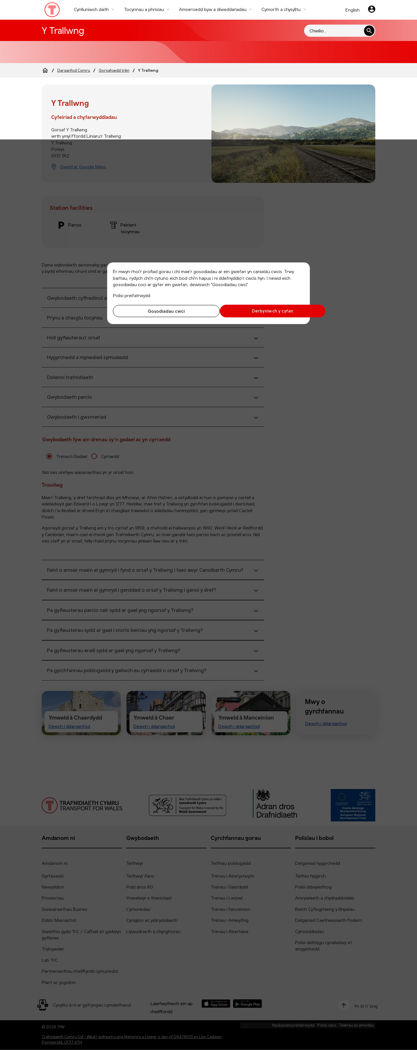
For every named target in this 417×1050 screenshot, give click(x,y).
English (352, 9)
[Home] (45, 70)
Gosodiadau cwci (159, 311)
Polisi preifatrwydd (131, 295)
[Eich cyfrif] (371, 9)
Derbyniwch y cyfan (257, 310)
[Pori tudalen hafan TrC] (52, 11)
